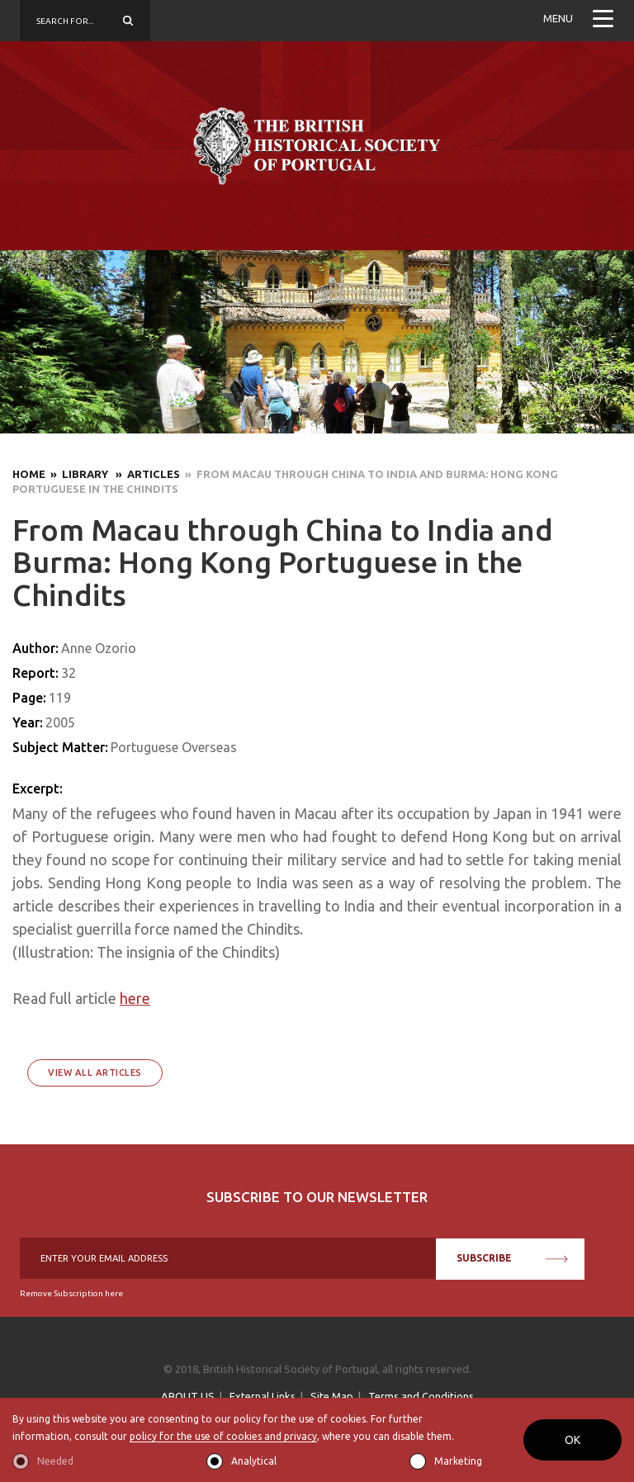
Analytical (254, 1461)
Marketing (458, 1461)
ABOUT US (188, 1396)
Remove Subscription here (71, 1293)
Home (28, 474)
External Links (262, 1396)
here (135, 998)
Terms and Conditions (421, 1396)
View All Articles (95, 1072)
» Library (78, 474)
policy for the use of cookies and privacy (223, 1436)
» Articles (145, 474)
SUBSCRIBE (512, 1257)
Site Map (331, 1396)
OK (572, 1439)
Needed (55, 1461)
